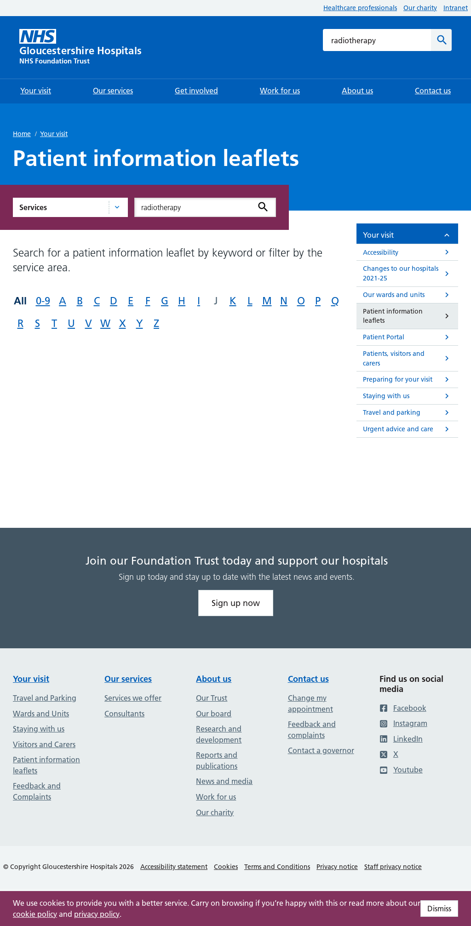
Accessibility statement (173, 867)
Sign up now (236, 603)
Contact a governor (321, 750)
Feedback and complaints (312, 730)
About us (213, 679)
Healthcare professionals (360, 8)
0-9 (43, 301)
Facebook (402, 708)
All (20, 300)
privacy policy (97, 914)
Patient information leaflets (46, 765)
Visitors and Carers (44, 744)
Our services (128, 679)
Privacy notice (337, 867)
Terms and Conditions (277, 867)
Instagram (403, 723)
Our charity (420, 8)
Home (22, 134)
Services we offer (132, 698)
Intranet (455, 8)
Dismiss (439, 908)
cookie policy (35, 914)
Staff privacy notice (393, 867)
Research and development (218, 734)
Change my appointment (310, 703)
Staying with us (38, 728)
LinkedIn (401, 738)
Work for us (216, 796)
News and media (224, 781)
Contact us (308, 679)
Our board (213, 713)
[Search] (441, 40)
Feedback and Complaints (37, 791)
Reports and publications (216, 760)
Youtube (401, 769)
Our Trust (211, 698)
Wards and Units (41, 713)
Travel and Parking (44, 698)
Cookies (226, 867)
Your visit (54, 134)
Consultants (124, 713)
